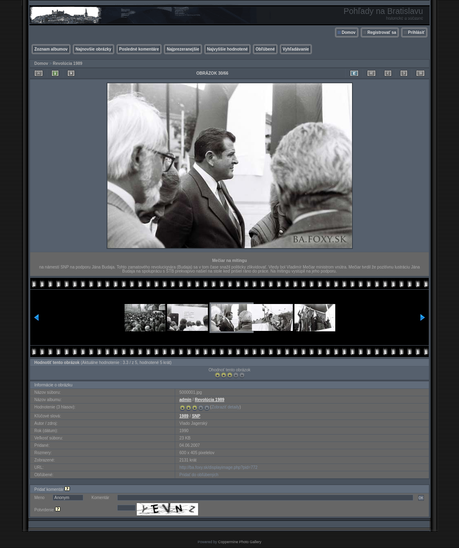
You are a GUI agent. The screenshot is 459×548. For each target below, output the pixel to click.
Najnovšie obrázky (93, 49)
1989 (183, 416)
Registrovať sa (382, 32)
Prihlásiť (416, 32)
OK (421, 498)
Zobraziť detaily (226, 407)
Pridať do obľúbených (198, 475)
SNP (196, 416)
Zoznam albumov (51, 49)
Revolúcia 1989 (67, 63)
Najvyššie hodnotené (227, 49)
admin (185, 399)
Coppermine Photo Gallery (239, 542)
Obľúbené (265, 49)
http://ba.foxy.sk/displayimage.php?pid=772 (218, 467)
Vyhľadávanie (296, 49)
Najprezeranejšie (183, 49)
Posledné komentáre (139, 49)
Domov (349, 32)
